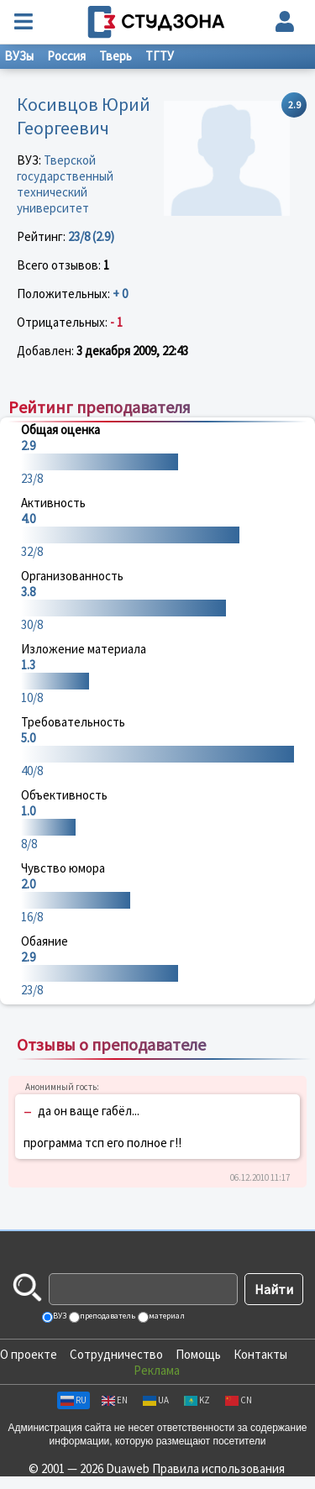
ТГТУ (159, 56)
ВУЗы (19, 56)
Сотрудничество (116, 1354)
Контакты (260, 1354)
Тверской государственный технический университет (65, 184)
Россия (66, 56)
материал (166, 1315)
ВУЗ (58, 1315)
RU (73, 1400)
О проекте (28, 1354)
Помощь (198, 1354)
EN (115, 1400)
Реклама (157, 1370)
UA (156, 1400)
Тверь (115, 56)
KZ (197, 1400)
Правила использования (218, 1468)
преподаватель (106, 1315)
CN (238, 1400)
